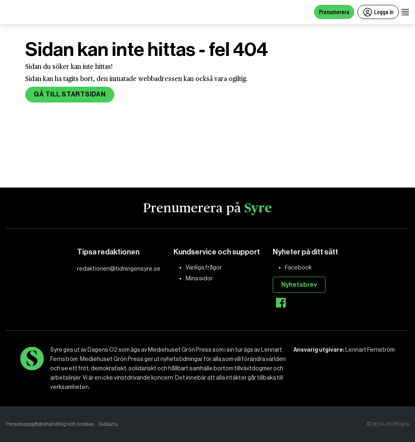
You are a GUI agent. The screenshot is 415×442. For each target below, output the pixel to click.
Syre (258, 208)
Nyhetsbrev (299, 284)
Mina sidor (199, 278)
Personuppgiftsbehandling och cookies (50, 424)
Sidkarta (108, 424)
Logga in (378, 12)
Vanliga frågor (204, 267)
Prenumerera (334, 11)
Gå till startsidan (70, 94)
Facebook (298, 267)
